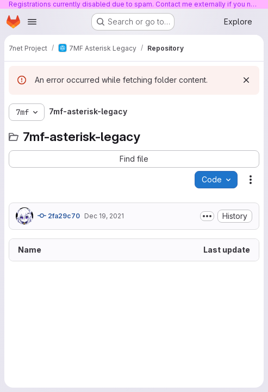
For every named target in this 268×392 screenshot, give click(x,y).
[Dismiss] (246, 80)
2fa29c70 (59, 215)
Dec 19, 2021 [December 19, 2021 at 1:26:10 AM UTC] (104, 216)
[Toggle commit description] (207, 216)
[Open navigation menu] (32, 21)
